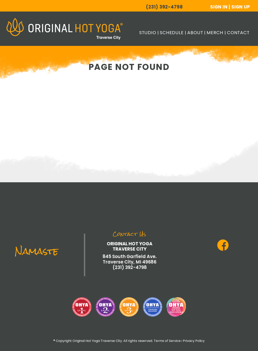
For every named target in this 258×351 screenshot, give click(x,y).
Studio (147, 33)
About (195, 33)
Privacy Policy (194, 340)
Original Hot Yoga (65, 29)
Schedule (172, 33)
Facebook (223, 245)
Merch (215, 33)
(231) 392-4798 (164, 7)
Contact (238, 33)
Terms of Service (167, 340)
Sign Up (240, 7)
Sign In (219, 7)
